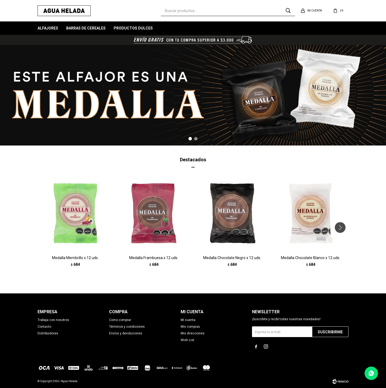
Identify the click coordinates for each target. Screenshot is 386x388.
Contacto (44, 327)
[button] (190, 138)
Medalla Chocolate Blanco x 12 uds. (310, 258)
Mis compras (190, 327)
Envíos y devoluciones (125, 333)
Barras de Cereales (86, 28)
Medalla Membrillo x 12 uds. (75, 258)
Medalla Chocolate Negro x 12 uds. (232, 258)
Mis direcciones (193, 333)
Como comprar (120, 320)
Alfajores (48, 28)
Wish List (187, 340)
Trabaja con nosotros (53, 320)
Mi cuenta (188, 320)
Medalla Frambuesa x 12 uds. (153, 258)
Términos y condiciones (127, 327)
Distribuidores (48, 333)
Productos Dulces (133, 28)
